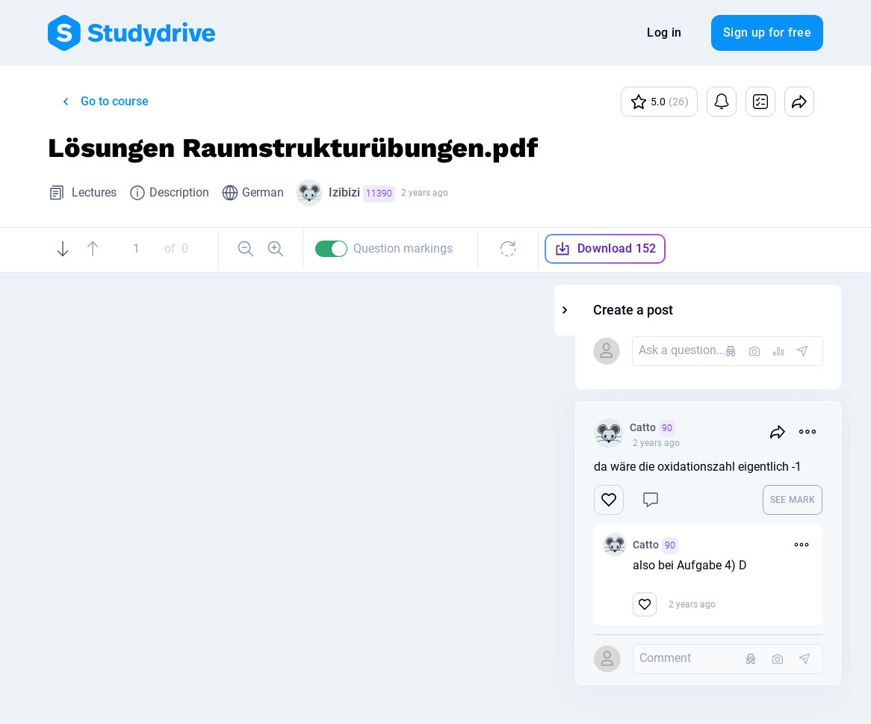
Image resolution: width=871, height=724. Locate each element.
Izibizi (362, 193)
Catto (728, 428)
